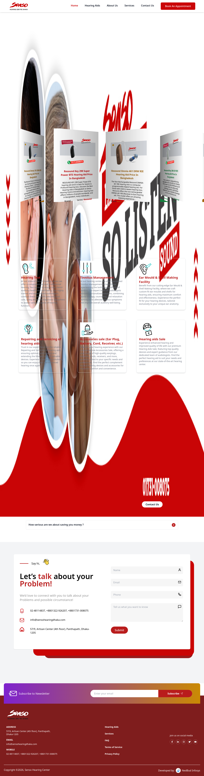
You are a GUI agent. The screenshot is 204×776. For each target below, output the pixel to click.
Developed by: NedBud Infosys (179, 770)
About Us (112, 5)
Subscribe (175, 693)
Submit (119, 630)
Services (129, 5)
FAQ (107, 740)
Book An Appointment (178, 6)
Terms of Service (113, 747)
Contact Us (147, 5)
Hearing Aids (92, 5)
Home (74, 5)
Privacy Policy (112, 753)
